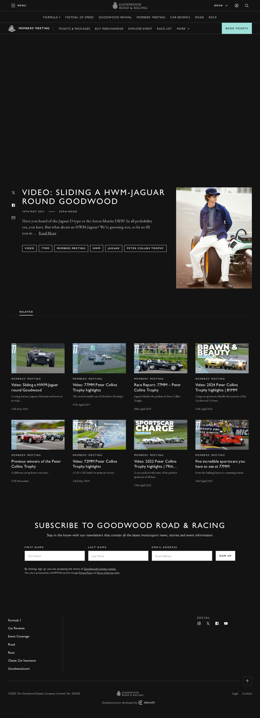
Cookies (247, 693)
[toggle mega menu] (19, 5)
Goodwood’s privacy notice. (100, 569)
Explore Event (140, 28)
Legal (235, 693)
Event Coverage (18, 636)
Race (213, 17)
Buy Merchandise (109, 28)
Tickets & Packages (74, 28)
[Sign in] (237, 5)
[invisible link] (38, 377)
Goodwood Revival (115, 17)
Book (221, 5)
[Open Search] (247, 5)
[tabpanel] (130, 411)
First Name (34, 547)
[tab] (26, 311)
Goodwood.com (19, 668)
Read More (47, 233)
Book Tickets (237, 28)
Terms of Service (105, 572)
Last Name (97, 547)
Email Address (164, 547)
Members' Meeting (151, 17)
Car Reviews (180, 17)
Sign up (225, 555)
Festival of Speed (79, 17)
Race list (164, 28)
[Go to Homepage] (130, 5)
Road (199, 17)
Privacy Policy (85, 572)
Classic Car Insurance (22, 660)
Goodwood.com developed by (130, 702)
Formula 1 (52, 17)
